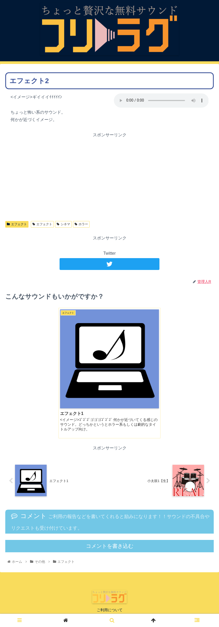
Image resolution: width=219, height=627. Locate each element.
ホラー (81, 224)
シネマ (63, 224)
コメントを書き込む (109, 546)
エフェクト (17, 224)
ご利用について (110, 610)
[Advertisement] (109, 176)
